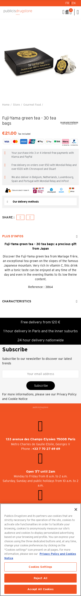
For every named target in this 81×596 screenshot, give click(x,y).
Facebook (20, 217)
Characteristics (16, 301)
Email (30, 217)
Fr (67, 3)
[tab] (40, 202)
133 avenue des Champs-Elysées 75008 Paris (40, 439)
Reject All (40, 578)
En (74, 3)
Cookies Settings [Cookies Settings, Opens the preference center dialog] (40, 566)
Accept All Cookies (40, 589)
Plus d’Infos (12, 236)
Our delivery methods (26, 201)
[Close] (76, 509)
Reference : (36, 287)
